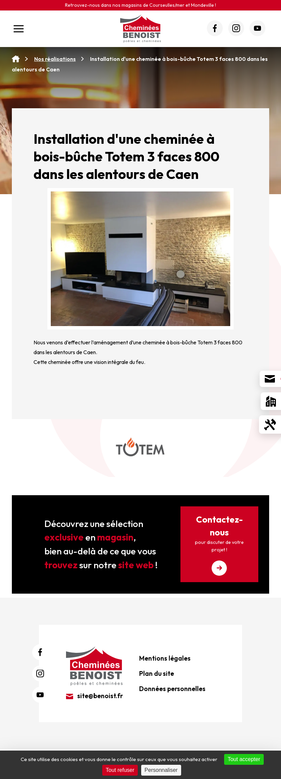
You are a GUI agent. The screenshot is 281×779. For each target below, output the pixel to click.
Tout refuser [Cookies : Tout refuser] (120, 770)
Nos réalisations (55, 58)
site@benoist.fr (94, 696)
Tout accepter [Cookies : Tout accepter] (244, 759)
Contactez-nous (219, 545)
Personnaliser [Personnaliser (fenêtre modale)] (161, 770)
